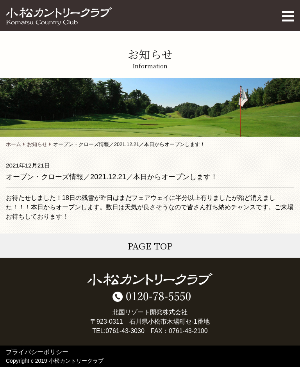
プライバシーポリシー (37, 352)
